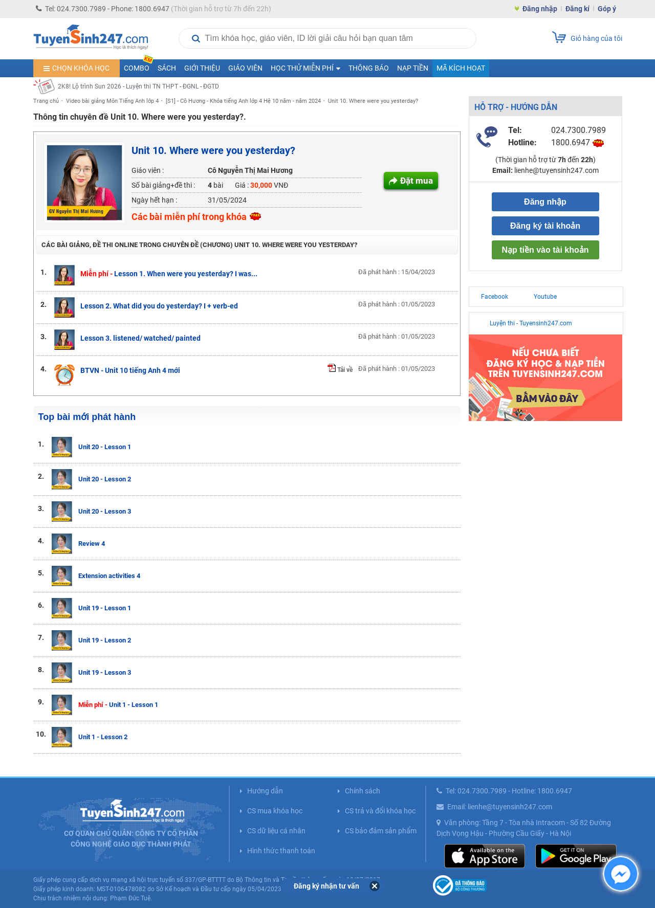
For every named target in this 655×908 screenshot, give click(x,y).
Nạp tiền (412, 68)
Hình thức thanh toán (281, 851)
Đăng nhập (539, 8)
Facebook (494, 296)
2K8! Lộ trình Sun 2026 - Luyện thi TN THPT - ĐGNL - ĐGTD (138, 86)
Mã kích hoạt (460, 68)
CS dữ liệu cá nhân (276, 831)
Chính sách (362, 791)
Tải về (340, 369)
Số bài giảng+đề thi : (163, 185)
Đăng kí (577, 8)
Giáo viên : (148, 170)
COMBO (139, 65)
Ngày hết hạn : (154, 200)
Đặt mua (416, 180)
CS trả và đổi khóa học (380, 811)
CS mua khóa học (274, 811)
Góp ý (607, 9)
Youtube (545, 296)
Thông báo (368, 68)
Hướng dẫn (265, 791)
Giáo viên (245, 68)
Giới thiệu (202, 68)
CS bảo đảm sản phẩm (381, 831)
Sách (167, 68)
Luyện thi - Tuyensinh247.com (531, 323)
